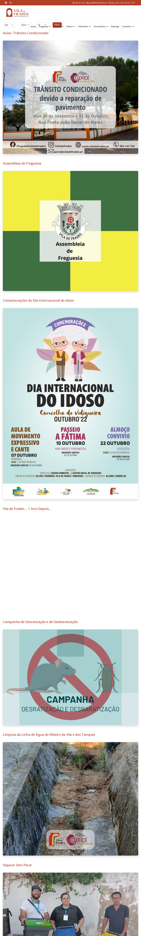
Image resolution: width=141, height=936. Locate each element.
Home (33, 26)
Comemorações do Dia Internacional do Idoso (38, 300)
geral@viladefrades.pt (97, 3)
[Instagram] (10, 2)
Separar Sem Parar (17, 865)
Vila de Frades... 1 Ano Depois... (27, 508)
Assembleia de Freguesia (22, 163)
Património (83, 26)
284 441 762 (80, 3)
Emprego (115, 26)
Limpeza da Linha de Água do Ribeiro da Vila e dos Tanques (49, 734)
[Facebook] (6, 2)
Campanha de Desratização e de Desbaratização (40, 621)
